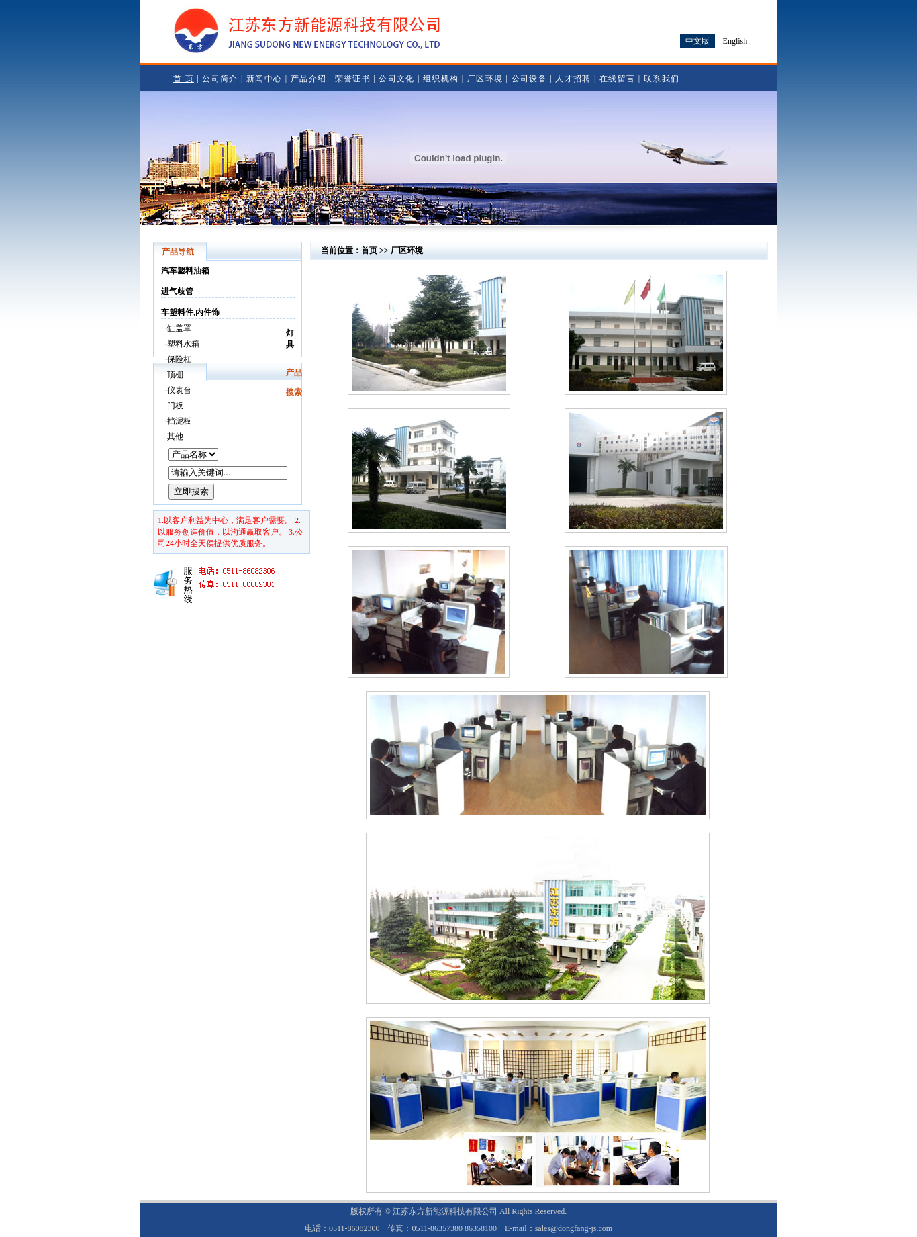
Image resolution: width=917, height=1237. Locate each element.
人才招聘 (573, 78)
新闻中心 (264, 78)
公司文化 (396, 78)
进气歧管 (177, 291)
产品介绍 (308, 78)
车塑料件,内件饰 (190, 312)
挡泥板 (179, 421)
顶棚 (175, 374)
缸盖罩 (179, 328)
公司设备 (529, 78)
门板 (175, 405)
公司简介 (220, 78)
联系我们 (661, 78)
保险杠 (179, 359)
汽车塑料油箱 (185, 270)
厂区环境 (485, 78)
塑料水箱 (183, 344)
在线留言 (617, 78)
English (735, 41)
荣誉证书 (353, 78)
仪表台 (179, 390)
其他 (175, 436)
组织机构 (440, 78)
